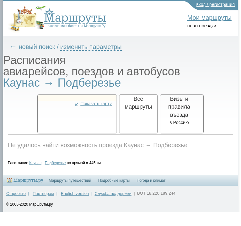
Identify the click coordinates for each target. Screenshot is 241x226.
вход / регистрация (215, 4)
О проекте (16, 196)
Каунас (40, 163)
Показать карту (96, 103)
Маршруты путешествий (70, 183)
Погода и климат (151, 183)
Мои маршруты (209, 17)
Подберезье (60, 163)
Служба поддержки (113, 196)
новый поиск (42, 46)
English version (75, 196)
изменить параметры (95, 46)
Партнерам (43, 196)
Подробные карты (114, 183)
